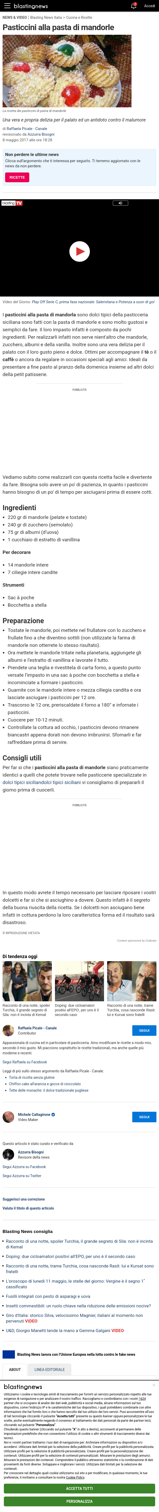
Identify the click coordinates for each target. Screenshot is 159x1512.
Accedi (149, 6)
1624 (142, 1399)
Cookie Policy (75, 1477)
